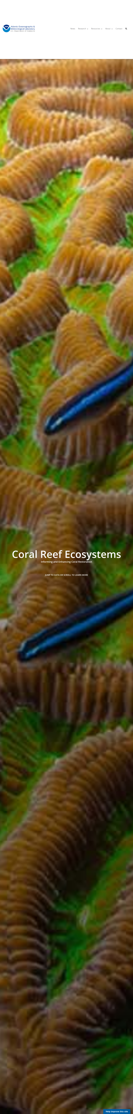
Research (82, 28)
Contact (119, 28)
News (72, 28)
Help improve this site (117, 1111)
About (107, 28)
